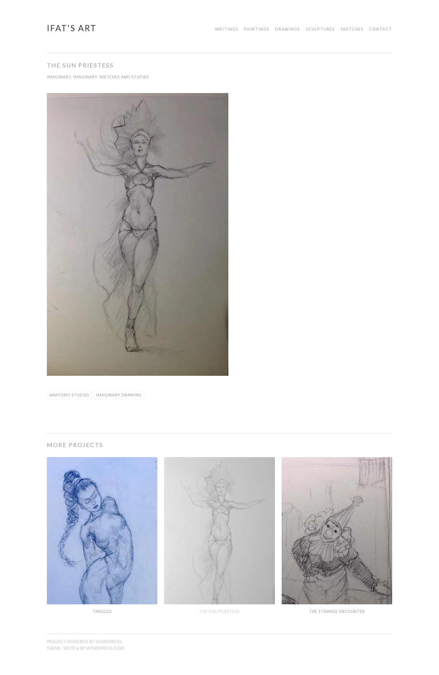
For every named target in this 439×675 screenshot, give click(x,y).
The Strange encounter (337, 611)
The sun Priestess (219, 611)
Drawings (287, 29)
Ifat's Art (72, 28)
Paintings (257, 29)
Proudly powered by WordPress (84, 641)
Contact (380, 29)
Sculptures (320, 29)
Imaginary (59, 77)
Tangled (102, 611)
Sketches (352, 29)
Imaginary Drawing (119, 394)
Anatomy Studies (69, 394)
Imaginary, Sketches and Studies (111, 77)
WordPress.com (105, 648)
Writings (227, 29)
